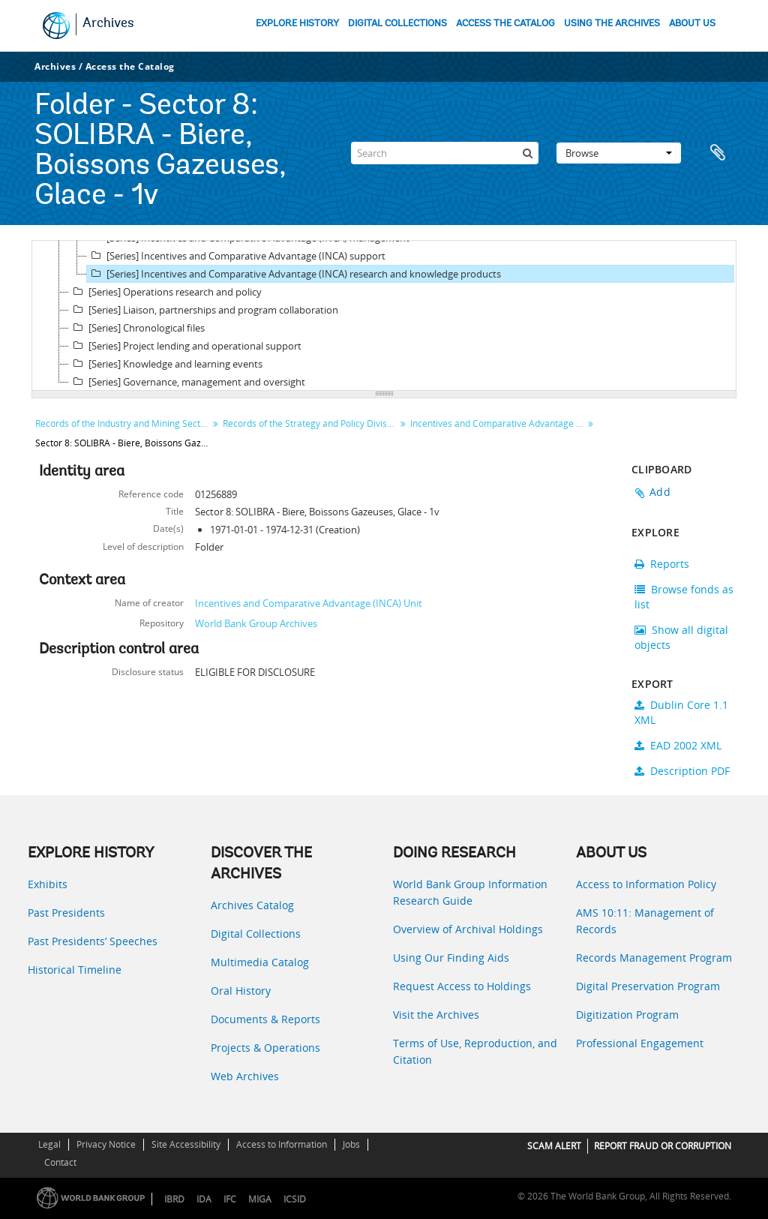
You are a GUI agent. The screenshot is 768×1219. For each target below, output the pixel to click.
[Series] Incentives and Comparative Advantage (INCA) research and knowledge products (294, 274)
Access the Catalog (130, 66)
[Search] (444, 153)
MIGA (260, 1199)
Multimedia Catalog (260, 962)
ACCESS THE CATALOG (505, 24)
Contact (60, 1162)
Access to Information (281, 1144)
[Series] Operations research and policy (165, 292)
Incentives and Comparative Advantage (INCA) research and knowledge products (498, 423)
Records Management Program (654, 957)
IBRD (174, 1199)
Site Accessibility (186, 1144)
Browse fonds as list (684, 596)
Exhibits (48, 884)
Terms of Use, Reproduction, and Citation (475, 1051)
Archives (108, 24)
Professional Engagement (640, 1043)
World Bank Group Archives (256, 623)
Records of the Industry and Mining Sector (122, 423)
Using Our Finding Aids (451, 957)
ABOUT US (692, 24)
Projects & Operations (265, 1047)
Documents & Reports (265, 1019)
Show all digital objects (681, 637)
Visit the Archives (436, 1014)
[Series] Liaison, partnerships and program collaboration (203, 310)
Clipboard (717, 153)
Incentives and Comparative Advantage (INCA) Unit (308, 603)
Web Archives (245, 1076)
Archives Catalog (252, 905)
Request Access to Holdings (462, 986)
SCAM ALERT (554, 1145)
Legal (49, 1144)
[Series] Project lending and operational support (185, 346)
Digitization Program (627, 1014)
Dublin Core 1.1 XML (681, 712)
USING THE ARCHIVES (612, 24)
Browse (619, 153)
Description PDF (682, 771)
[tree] (384, 316)
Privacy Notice (106, 1144)
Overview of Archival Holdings (468, 929)
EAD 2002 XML (678, 745)
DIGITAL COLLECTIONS (397, 24)
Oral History (241, 990)
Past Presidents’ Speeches (93, 941)
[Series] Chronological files (137, 328)
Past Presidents (66, 912)
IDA (204, 1199)
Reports (661, 564)
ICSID (295, 1199)
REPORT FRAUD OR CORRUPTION (662, 1145)
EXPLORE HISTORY (297, 24)
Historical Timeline (75, 969)
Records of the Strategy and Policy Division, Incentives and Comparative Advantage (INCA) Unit (311, 423)
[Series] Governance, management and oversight (187, 382)
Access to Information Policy (646, 884)
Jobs (351, 1144)
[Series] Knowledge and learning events (165, 364)
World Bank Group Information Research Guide (470, 892)
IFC (230, 1199)
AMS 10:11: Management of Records (645, 920)
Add (660, 492)
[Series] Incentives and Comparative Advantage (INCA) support (236, 256)
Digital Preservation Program (648, 986)
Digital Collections (256, 933)
